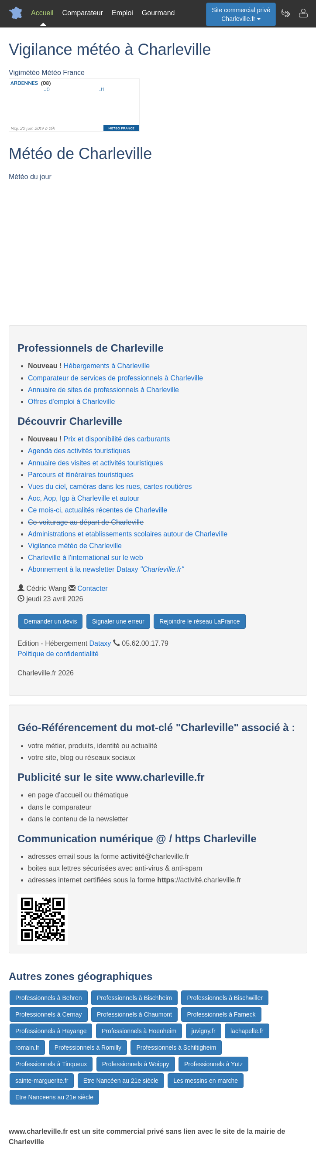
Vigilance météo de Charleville (75, 545)
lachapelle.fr (247, 1030)
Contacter (92, 588)
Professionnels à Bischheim (134, 997)
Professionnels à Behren (48, 997)
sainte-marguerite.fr (41, 1080)
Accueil (42, 13)
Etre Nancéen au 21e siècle (120, 1080)
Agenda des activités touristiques (79, 450)
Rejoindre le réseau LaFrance (199, 621)
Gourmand (158, 13)
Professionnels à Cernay (48, 1014)
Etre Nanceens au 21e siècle (54, 1097)
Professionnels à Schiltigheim (176, 1047)
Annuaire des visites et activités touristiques (95, 463)
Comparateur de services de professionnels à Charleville (115, 378)
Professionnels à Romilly (88, 1047)
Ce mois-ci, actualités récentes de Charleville (97, 510)
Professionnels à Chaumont (134, 1014)
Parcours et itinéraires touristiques (81, 474)
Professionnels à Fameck (221, 1014)
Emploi (122, 13)
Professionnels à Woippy (135, 1064)
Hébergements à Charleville (107, 366)
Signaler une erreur (118, 621)
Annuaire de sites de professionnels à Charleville (103, 389)
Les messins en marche (205, 1080)
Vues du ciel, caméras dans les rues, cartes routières (110, 486)
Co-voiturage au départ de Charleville (86, 522)
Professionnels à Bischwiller (225, 997)
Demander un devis (50, 621)
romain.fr (27, 1047)
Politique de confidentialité (58, 654)
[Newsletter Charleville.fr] (285, 13)
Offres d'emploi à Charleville (71, 401)
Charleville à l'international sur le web (85, 557)
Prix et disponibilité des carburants (117, 439)
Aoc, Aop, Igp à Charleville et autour (83, 498)
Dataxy (100, 643)
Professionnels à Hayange (50, 1030)
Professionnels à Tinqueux (51, 1064)
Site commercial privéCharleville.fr (241, 14)
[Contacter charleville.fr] (303, 13)
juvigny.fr (204, 1030)
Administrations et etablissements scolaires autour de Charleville (127, 534)
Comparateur (82, 13)
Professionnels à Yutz (213, 1064)
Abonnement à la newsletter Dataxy (106, 569)
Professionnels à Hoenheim (139, 1030)
